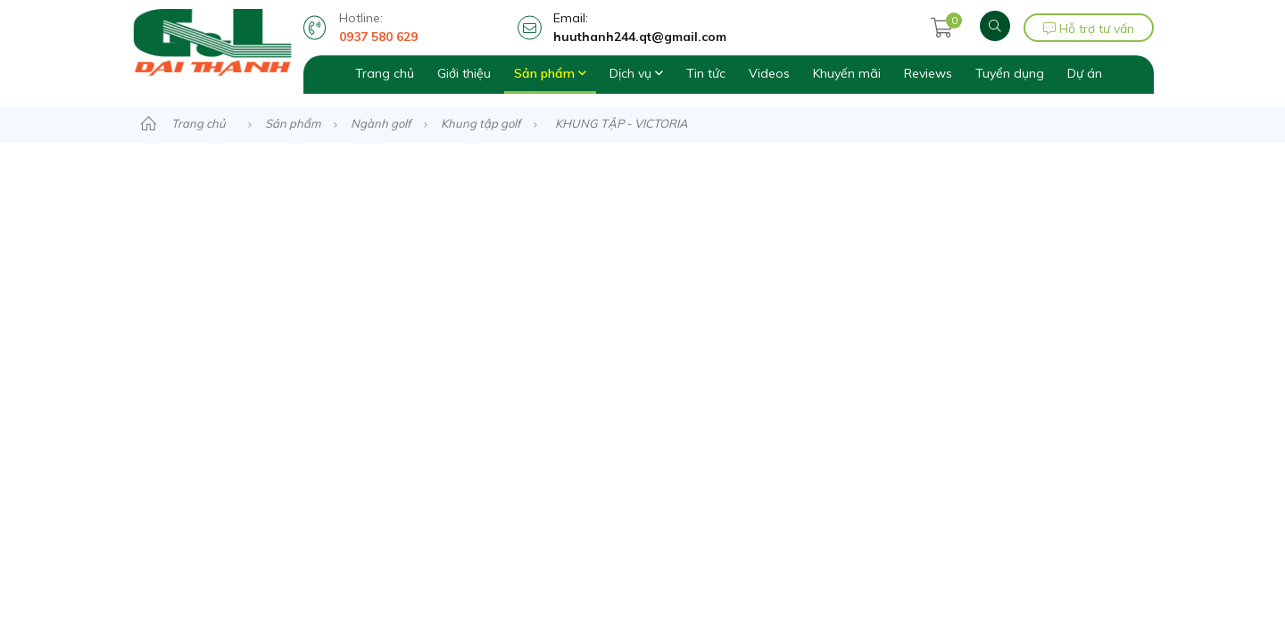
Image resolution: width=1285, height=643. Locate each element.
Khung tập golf (480, 123)
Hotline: (424, 28)
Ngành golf (380, 123)
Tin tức (705, 73)
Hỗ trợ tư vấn (1088, 29)
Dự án (1084, 73)
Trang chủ (384, 73)
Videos (769, 73)
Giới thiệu (464, 73)
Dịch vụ (636, 73)
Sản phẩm (550, 73)
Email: (709, 28)
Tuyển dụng (1009, 73)
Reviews (928, 73)
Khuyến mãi (847, 73)
